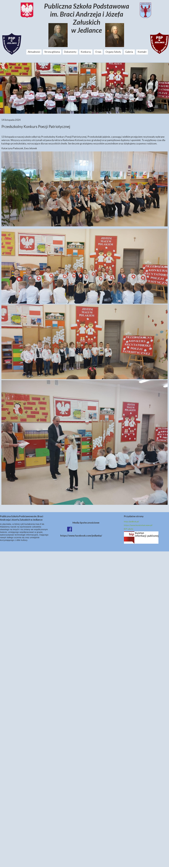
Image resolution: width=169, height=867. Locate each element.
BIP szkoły (128, 529)
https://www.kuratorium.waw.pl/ (138, 525)
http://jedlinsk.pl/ (131, 521)
